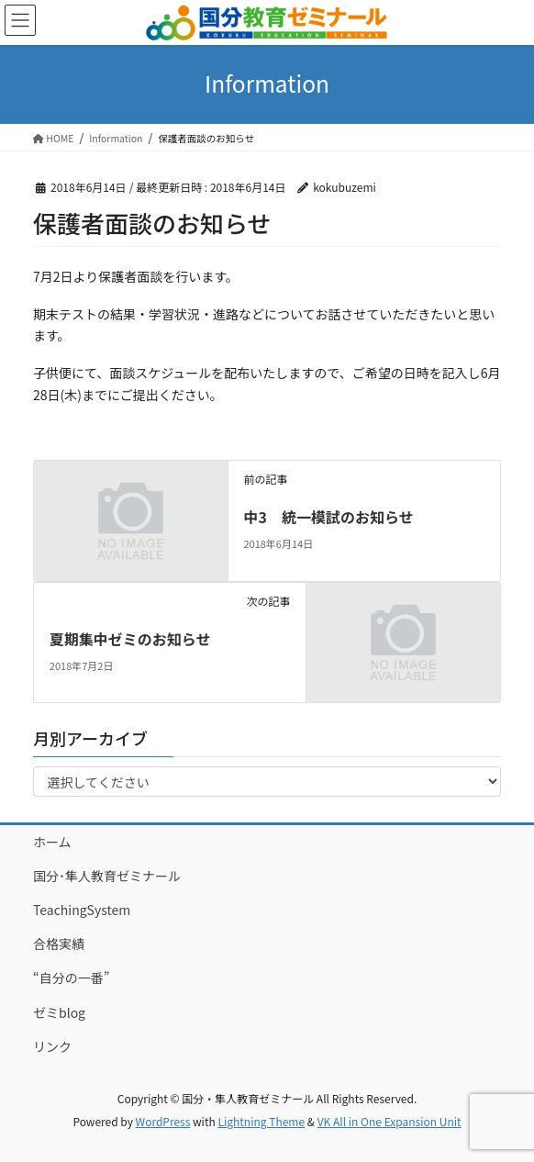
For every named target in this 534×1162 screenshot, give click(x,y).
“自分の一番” (71, 977)
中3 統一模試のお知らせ (328, 517)
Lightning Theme (261, 1121)
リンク (52, 1046)
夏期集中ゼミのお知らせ (130, 639)
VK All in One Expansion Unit (389, 1121)
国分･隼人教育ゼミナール (107, 875)
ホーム (52, 841)
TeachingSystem (81, 909)
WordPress (163, 1121)
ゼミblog (59, 1012)
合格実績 (58, 943)
